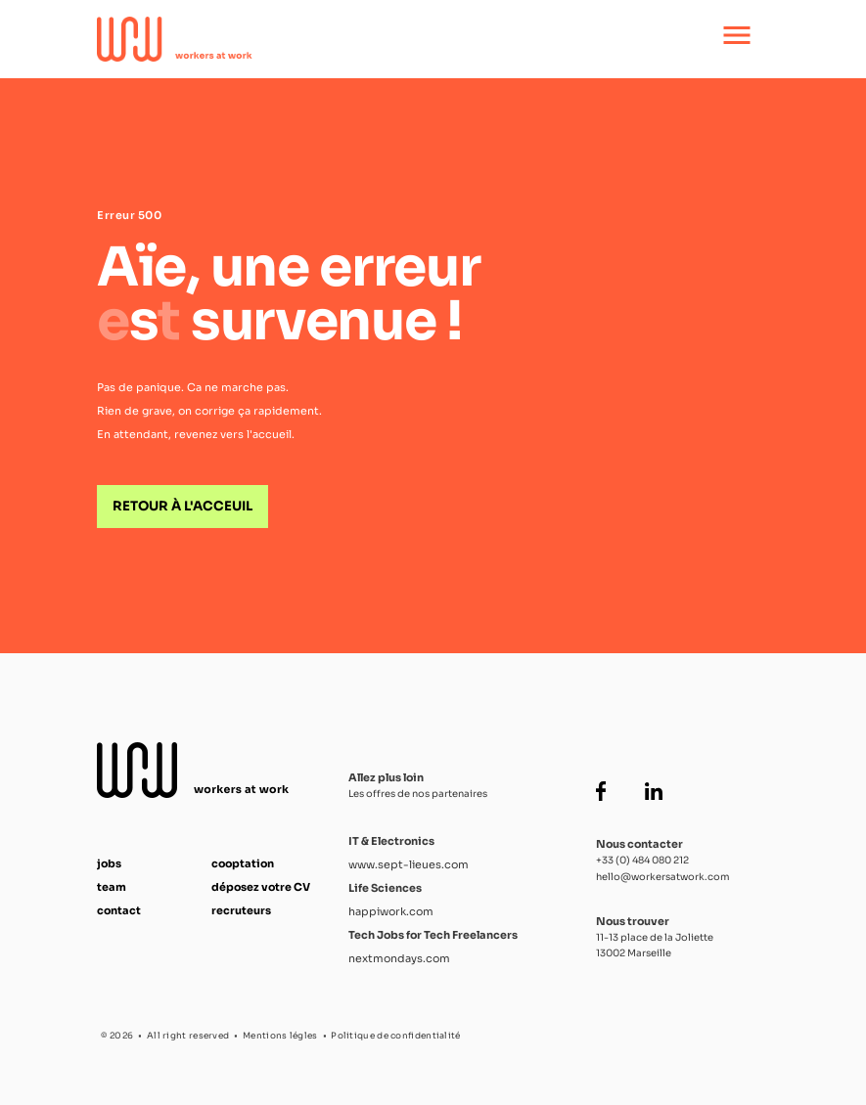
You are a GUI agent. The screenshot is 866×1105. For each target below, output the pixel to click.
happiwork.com (390, 911)
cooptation (242, 863)
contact (119, 910)
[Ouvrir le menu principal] (737, 39)
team (111, 887)
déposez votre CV (260, 887)
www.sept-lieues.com (408, 864)
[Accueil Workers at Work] (368, 39)
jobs (109, 863)
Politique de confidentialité (395, 1035)
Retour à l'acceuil (182, 506)
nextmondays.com (399, 958)
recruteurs (241, 910)
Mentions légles (280, 1035)
